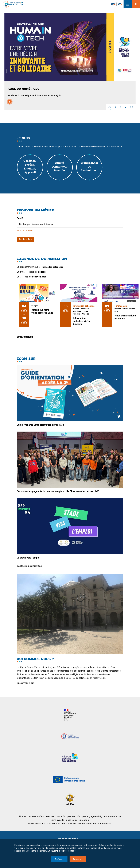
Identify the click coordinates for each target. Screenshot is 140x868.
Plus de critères (24, 230)
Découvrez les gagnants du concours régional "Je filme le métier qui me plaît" (58, 491)
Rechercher (25, 239)
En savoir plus (25, 683)
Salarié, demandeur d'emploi (59, 167)
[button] (109, 107)
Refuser (59, 859)
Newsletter (113, 4)
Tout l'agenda (25, 337)
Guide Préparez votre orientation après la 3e (40, 424)
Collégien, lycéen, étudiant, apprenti (29, 167)
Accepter (78, 859)
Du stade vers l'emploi (28, 557)
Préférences (69, 851)
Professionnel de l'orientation (89, 167)
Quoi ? (20, 218)
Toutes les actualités (29, 566)
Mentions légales (68, 838)
